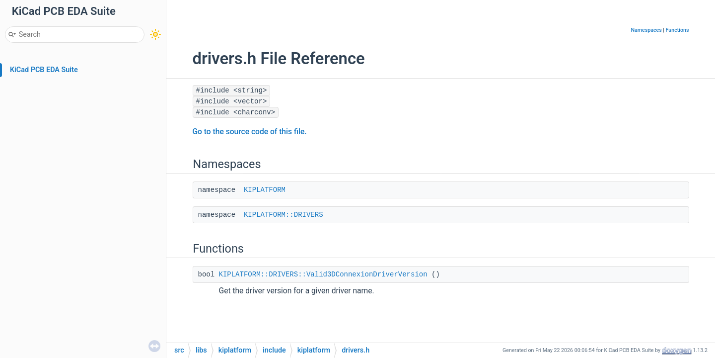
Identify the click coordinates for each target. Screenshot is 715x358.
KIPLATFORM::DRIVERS (283, 215)
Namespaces (646, 30)
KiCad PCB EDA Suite (44, 70)
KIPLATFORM (265, 190)
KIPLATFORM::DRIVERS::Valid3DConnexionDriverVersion (323, 274)
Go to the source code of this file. (250, 131)
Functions (677, 30)
